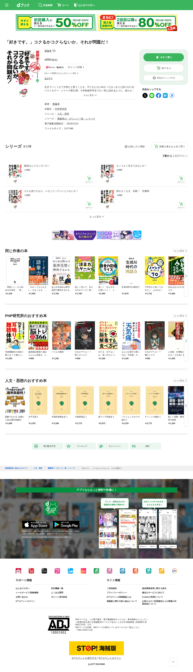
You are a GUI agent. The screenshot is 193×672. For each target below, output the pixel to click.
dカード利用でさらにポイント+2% (60, 73)
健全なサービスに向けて (153, 592)
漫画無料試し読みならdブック (16, 468)
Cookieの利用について (152, 597)
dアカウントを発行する (84, 658)
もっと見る (179, 251)
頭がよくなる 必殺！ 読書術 (132, 191)
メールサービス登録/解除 (27, 592)
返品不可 (48, 78)
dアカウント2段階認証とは (119, 597)
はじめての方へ (23, 588)
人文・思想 (63, 113)
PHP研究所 (61, 109)
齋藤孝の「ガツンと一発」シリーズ (76, 118)
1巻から (167, 156)
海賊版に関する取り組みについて (122, 601)
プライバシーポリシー (117, 592)
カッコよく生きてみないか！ (131, 165)
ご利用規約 (112, 588)
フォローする (54, 51)
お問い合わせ (22, 597)
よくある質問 (57, 592)
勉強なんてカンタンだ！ (37, 165)
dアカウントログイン (25, 601)
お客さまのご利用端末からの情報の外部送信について (159, 602)
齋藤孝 (48, 51)
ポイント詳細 (75, 67)
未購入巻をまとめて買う (172, 146)
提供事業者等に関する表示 (154, 588)
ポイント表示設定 (59, 597)
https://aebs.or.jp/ (85, 630)
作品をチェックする (166, 78)
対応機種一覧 (57, 588)
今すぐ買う (166, 57)
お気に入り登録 (136, 146)
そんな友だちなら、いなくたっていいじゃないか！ (51, 191)
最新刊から (181, 156)
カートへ (166, 68)
